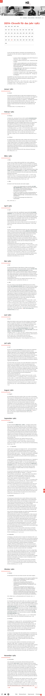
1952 (11, 29)
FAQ (16, 694)
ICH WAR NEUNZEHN (18, 170)
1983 (15, 39)
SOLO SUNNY (33, 170)
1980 (6, 39)
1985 (21, 39)
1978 (29, 36)
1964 (18, 33)
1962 (12, 33)
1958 (29, 29)
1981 (9, 39)
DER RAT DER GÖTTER (11, 606)
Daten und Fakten (31, 17)
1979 (32, 36)
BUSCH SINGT (16, 663)
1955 (20, 29)
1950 (6, 29)
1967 (26, 33)
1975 (20, 36)
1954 (17, 29)
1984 (18, 39)
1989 (32, 39)
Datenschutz (22, 694)
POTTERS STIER (34, 268)
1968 (29, 33)
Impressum (31, 694)
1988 (29, 39)
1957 (26, 29)
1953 (14, 29)
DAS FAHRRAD (19, 349)
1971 (9, 36)
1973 (14, 36)
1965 (21, 33)
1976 (23, 36)
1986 (24, 39)
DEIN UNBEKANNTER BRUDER (16, 286)
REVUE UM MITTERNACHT (23, 328)
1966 (24, 33)
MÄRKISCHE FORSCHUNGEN (31, 231)
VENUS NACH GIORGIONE (12, 270)
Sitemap (38, 694)
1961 (9, 33)
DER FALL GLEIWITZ (11, 609)
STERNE (8, 170)
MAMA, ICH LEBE (18, 69)
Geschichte (25, 17)
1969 (32, 33)
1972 (11, 36)
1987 (26, 39)
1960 (6, 33)
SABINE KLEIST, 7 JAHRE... (20, 424)
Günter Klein (30, 410)
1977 (26, 36)
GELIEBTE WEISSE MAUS (17, 329)
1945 (6, 26)
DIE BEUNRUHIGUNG (33, 118)
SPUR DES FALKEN (28, 329)
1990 (6, 43)
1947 (12, 26)
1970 (6, 36)
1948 (15, 26)
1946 (9, 26)
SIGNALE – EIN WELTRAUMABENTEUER (14, 331)
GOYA (26, 170)
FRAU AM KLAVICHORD (23, 270)
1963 (15, 33)
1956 (23, 29)
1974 (17, 36)
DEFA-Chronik (38, 17)
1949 (18, 26)
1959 (32, 29)
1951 (9, 29)
